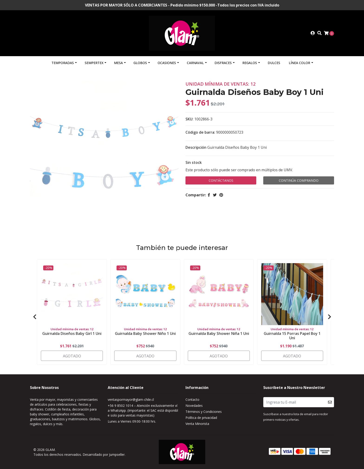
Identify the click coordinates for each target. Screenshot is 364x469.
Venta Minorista (197, 423)
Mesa (118, 63)
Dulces (274, 63)
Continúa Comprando (298, 180)
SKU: (189, 119)
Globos (140, 63)
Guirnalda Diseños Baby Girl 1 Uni (71, 333)
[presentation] (34, 316)
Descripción (195, 147)
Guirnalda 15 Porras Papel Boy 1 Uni (292, 335)
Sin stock (193, 162)
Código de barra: (200, 132)
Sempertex (94, 63)
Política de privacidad (201, 417)
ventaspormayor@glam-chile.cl (131, 399)
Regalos (249, 63)
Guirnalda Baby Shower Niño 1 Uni (145, 333)
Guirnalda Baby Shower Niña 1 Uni (218, 333)
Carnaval (195, 63)
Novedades (194, 405)
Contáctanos (221, 180)
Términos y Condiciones (203, 411)
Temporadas (63, 63)
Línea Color (299, 63)
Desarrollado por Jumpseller (104, 454)
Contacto (192, 399)
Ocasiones (167, 63)
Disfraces (223, 63)
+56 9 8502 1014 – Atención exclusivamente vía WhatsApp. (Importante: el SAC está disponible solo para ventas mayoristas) (143, 410)
